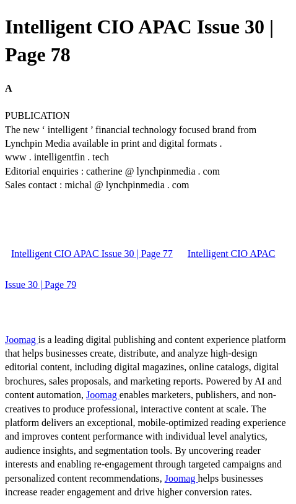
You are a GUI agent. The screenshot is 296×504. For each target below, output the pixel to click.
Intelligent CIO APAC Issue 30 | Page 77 (92, 253)
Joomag (21, 339)
